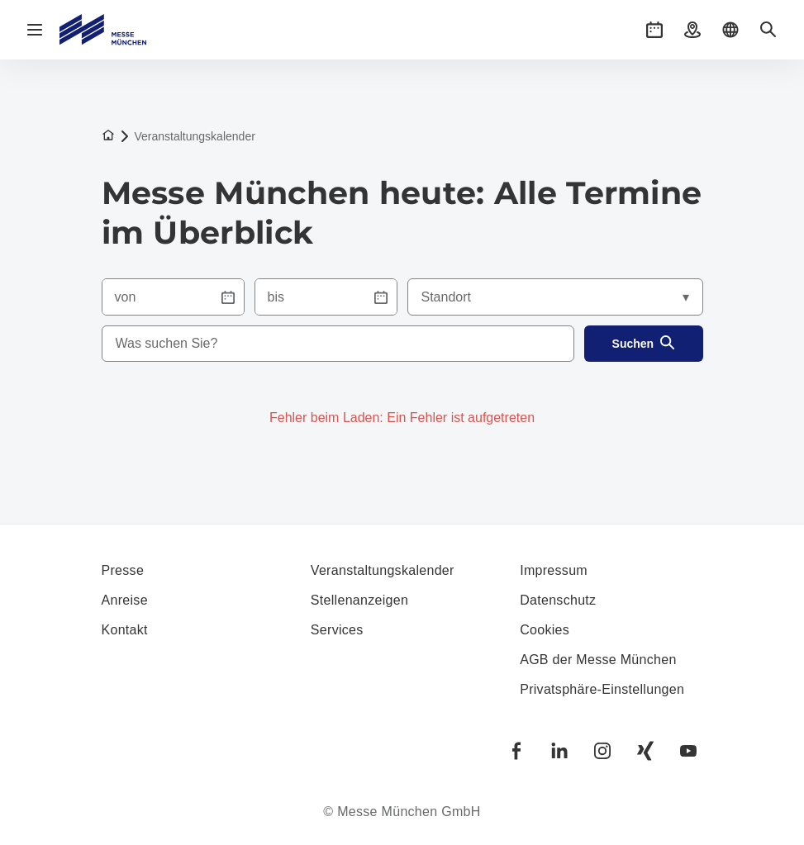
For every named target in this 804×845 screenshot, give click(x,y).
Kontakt (125, 630)
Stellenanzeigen (359, 600)
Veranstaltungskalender (382, 570)
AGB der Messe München (598, 660)
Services (337, 630)
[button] (654, 30)
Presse (123, 570)
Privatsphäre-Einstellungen (602, 689)
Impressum (554, 570)
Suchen (644, 344)
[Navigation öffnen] (35, 30)
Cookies (544, 630)
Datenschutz (558, 600)
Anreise (125, 600)
